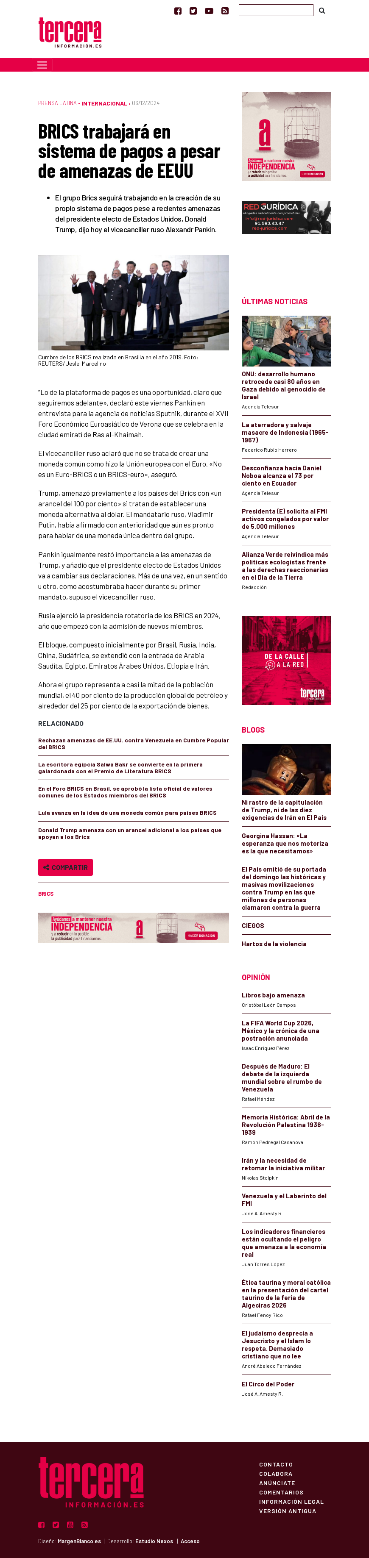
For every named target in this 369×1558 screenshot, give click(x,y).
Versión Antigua (287, 1510)
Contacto (276, 1464)
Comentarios (281, 1492)
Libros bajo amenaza (273, 995)
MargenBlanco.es (79, 1541)
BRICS (45, 893)
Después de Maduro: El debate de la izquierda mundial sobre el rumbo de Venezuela (282, 1077)
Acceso (190, 1541)
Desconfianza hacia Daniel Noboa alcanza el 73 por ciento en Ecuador (281, 475)
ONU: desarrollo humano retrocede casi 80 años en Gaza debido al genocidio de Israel (284, 385)
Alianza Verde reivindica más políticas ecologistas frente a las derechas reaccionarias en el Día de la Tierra (285, 565)
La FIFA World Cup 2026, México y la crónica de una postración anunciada (280, 1030)
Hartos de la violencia (274, 943)
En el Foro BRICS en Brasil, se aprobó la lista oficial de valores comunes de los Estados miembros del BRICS (125, 792)
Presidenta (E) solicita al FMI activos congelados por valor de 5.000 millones (285, 518)
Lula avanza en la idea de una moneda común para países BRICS (127, 812)
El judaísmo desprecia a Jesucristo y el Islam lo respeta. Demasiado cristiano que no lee (277, 1344)
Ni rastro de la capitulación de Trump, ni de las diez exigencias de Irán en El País (284, 809)
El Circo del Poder (268, 1384)
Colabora (276, 1473)
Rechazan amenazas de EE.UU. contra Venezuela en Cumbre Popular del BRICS (133, 743)
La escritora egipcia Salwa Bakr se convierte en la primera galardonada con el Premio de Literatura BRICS (120, 768)
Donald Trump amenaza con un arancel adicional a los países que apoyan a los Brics (129, 833)
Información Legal (291, 1501)
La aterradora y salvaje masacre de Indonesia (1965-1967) (285, 432)
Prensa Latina (57, 103)
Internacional (104, 103)
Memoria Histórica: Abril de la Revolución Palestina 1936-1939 (286, 1124)
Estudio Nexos (154, 1541)
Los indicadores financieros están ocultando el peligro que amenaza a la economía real (284, 1243)
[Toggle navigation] (42, 65)
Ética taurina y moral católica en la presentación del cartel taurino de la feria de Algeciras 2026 (286, 1293)
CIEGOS (253, 925)
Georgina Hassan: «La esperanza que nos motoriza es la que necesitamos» (285, 843)
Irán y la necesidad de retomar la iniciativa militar (283, 1164)
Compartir (65, 867)
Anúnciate (277, 1482)
